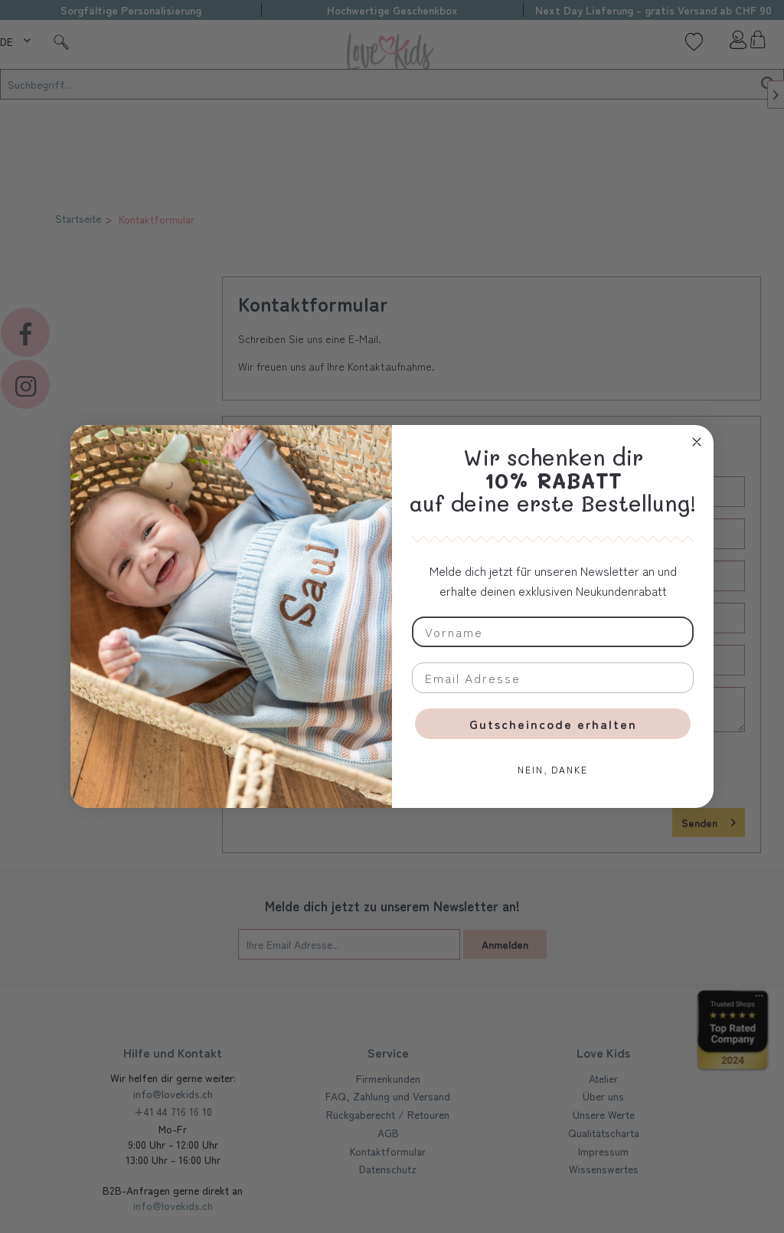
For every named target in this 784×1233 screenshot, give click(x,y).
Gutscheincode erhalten (553, 724)
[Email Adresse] (553, 677)
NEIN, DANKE (553, 769)
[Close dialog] (697, 442)
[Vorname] (553, 631)
